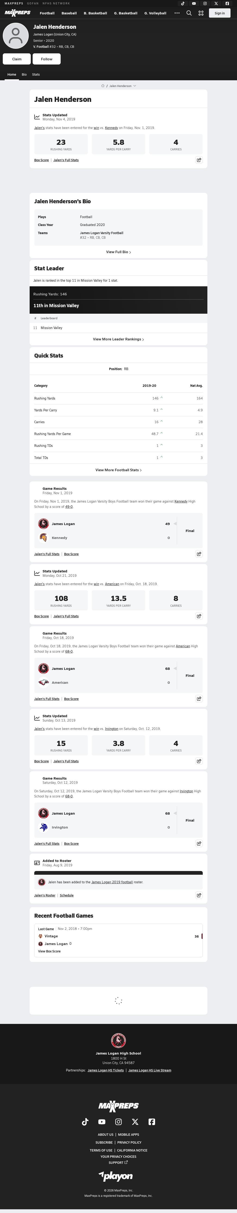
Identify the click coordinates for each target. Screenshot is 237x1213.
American (112, 584)
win (96, 128)
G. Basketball (125, 13)
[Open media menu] (201, 13)
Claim (17, 58)
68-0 (69, 651)
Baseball (69, 13)
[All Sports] (177, 13)
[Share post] (199, 160)
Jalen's (39, 128)
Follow (46, 58)
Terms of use (101, 1150)
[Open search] (189, 13)
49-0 (69, 506)
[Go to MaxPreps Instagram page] (118, 1122)
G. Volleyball (155, 13)
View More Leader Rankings (118, 339)
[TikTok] (183, 3)
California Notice (132, 1150)
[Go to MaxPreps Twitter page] (135, 1122)
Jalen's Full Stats (66, 160)
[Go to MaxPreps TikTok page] (85, 1122)
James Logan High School (118, 1044)
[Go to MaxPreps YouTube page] (102, 1122)
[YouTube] (194, 3)
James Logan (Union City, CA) (54, 34)
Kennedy (111, 128)
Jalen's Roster (44, 895)
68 (167, 668)
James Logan (56, 523)
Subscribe (104, 1142)
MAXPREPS (14, 3)
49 (167, 523)
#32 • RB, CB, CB (53, 46)
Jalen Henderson (54, 26)
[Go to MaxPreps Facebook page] (152, 1122)
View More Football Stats (119, 469)
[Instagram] (205, 3)
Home (11, 74)
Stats (36, 74)
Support (118, 1162)
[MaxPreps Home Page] (103, 86)
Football (47, 13)
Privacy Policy (129, 1142)
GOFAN (33, 3)
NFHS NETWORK (56, 3)
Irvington (111, 728)
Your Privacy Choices (118, 1156)
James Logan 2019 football (112, 882)
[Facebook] (227, 3)
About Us (105, 1134)
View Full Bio (118, 251)
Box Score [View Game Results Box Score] (71, 554)
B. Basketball (95, 13)
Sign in (220, 13)
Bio (24, 74)
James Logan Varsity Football (101, 233)
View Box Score (49, 951)
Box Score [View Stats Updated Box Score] (41, 160)
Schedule (67, 895)
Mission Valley (51, 328)
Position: (115, 368)
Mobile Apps (128, 1134)
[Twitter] (216, 3)
